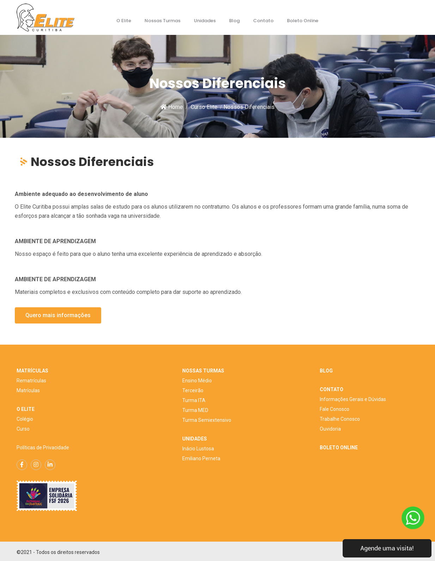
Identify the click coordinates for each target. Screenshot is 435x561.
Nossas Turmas (162, 20)
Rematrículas (31, 380)
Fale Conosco (334, 409)
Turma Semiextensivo (206, 420)
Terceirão (192, 390)
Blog (234, 20)
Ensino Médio (197, 380)
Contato (263, 20)
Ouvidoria (330, 429)
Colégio (25, 419)
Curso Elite (204, 107)
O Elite (123, 20)
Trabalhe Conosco (340, 419)
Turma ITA (194, 400)
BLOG (326, 371)
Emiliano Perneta (201, 458)
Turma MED (195, 410)
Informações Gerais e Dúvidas (353, 399)
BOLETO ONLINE (339, 447)
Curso (23, 429)
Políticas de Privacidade (43, 447)
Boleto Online (302, 20)
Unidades (205, 20)
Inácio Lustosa (198, 448)
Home (171, 107)
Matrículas (28, 390)
